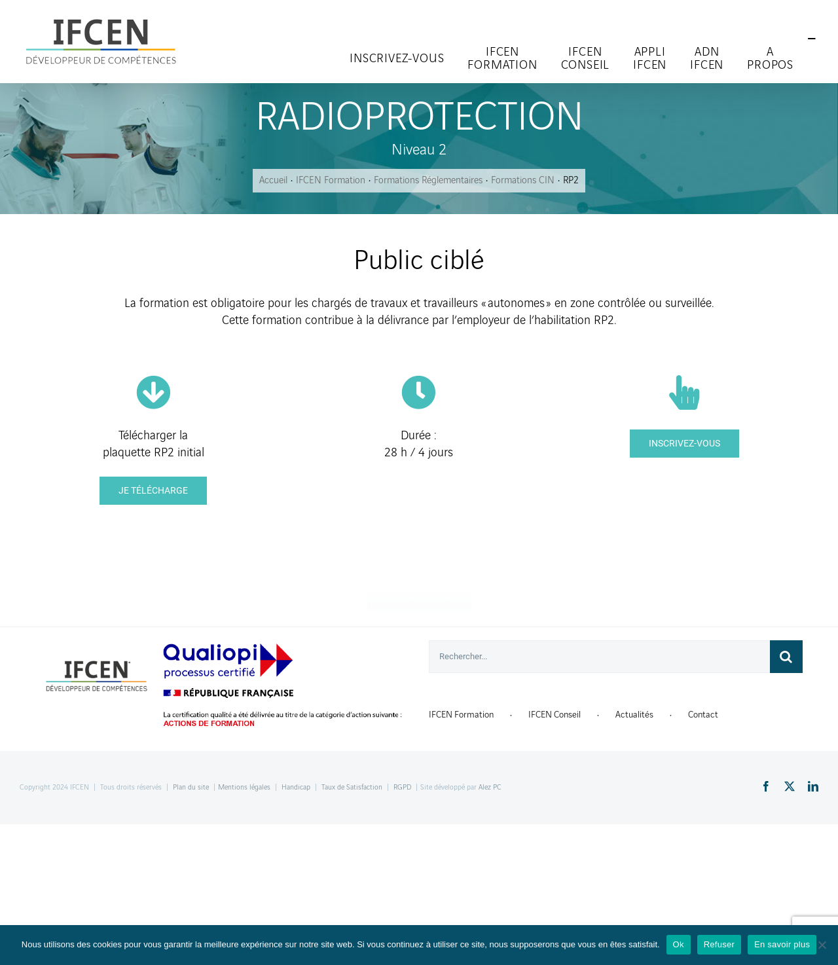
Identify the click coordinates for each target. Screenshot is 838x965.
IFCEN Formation (461, 714)
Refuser (719, 944)
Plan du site (191, 788)
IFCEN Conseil (554, 714)
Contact (703, 714)
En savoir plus (782, 944)
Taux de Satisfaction (351, 788)
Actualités (634, 714)
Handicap (296, 788)
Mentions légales (244, 788)
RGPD (402, 788)
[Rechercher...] (599, 656)
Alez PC (490, 788)
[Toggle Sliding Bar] (811, 39)
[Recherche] (786, 656)
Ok (678, 944)
